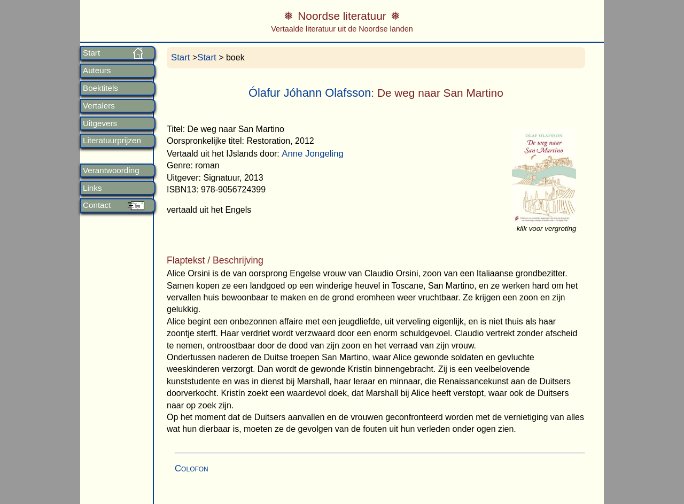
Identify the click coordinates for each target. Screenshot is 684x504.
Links (92, 188)
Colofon (191, 468)
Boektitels (100, 88)
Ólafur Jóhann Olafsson (309, 92)
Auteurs (97, 70)
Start (91, 53)
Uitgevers (100, 123)
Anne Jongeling (313, 154)
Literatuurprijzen (112, 140)
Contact (97, 205)
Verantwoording (111, 170)
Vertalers (99, 106)
